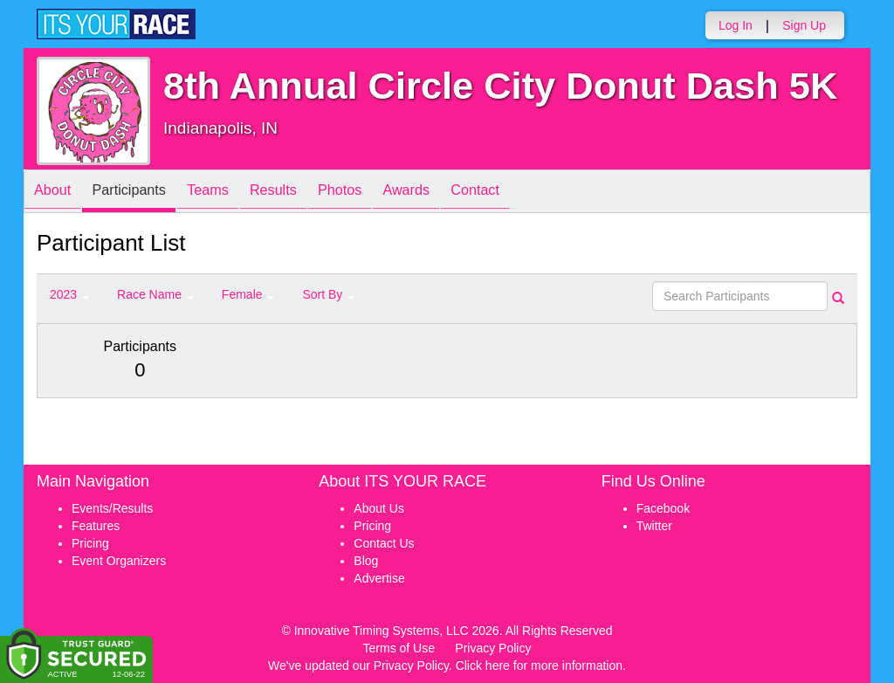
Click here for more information (539, 666)
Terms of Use (399, 648)
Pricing (90, 543)
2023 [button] (69, 294)
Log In (736, 25)
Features (96, 526)
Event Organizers (119, 561)
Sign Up (804, 25)
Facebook (663, 508)
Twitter (654, 526)
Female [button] (248, 294)
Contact (531, 192)
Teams (230, 192)
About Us (379, 508)
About (57, 192)
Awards (454, 192)
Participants (142, 192)
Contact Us (384, 543)
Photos (379, 192)
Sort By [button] (328, 294)
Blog (366, 561)
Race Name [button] (155, 294)
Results (303, 192)
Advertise (379, 578)
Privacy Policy (493, 648)
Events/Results (112, 508)
